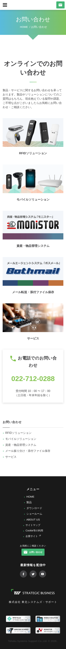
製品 (29, 502)
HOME (30, 496)
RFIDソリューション (33, 153)
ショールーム (34, 513)
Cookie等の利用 (34, 530)
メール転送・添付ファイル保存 (33, 292)
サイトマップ (33, 525)
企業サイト (32, 536)
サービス (33, 338)
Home (24, 26)
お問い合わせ (12, 422)
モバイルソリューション (33, 199)
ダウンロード (34, 508)
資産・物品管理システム (33, 246)
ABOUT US (33, 519)
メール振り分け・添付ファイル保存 (27, 450)
